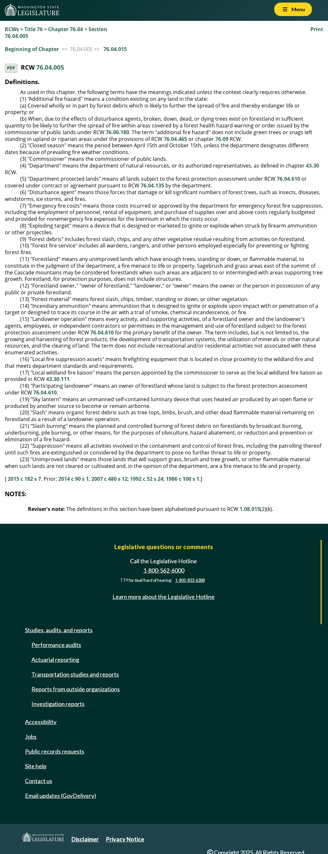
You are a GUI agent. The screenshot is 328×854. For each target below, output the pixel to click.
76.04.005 (50, 67)
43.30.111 (58, 379)
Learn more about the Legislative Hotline (163, 596)
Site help (35, 766)
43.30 (312, 165)
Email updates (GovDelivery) (60, 795)
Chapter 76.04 (65, 29)
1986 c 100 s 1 (182, 478)
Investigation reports (58, 703)
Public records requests (54, 751)
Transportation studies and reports (75, 674)
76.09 (221, 138)
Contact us (38, 780)
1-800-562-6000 (163, 570)
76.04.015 (115, 49)
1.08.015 (250, 509)
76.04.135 (152, 185)
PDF (11, 68)
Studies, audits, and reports (59, 630)
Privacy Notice (125, 839)
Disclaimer (85, 839)
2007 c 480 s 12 (109, 478)
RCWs (12, 29)
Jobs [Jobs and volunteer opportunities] (31, 736)
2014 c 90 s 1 (73, 478)
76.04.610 (288, 178)
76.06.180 (117, 132)
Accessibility (40, 721)
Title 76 (33, 29)
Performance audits (56, 644)
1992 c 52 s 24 (146, 478)
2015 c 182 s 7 (24, 478)
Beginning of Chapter (32, 49)
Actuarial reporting (55, 659)
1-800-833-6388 (190, 580)
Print (316, 29)
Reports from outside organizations (75, 689)
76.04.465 (175, 138)
